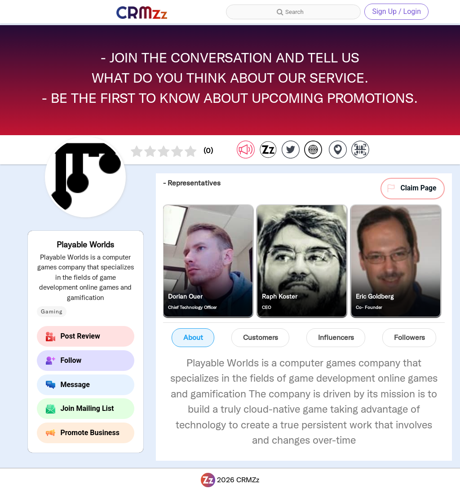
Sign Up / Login (396, 11)
